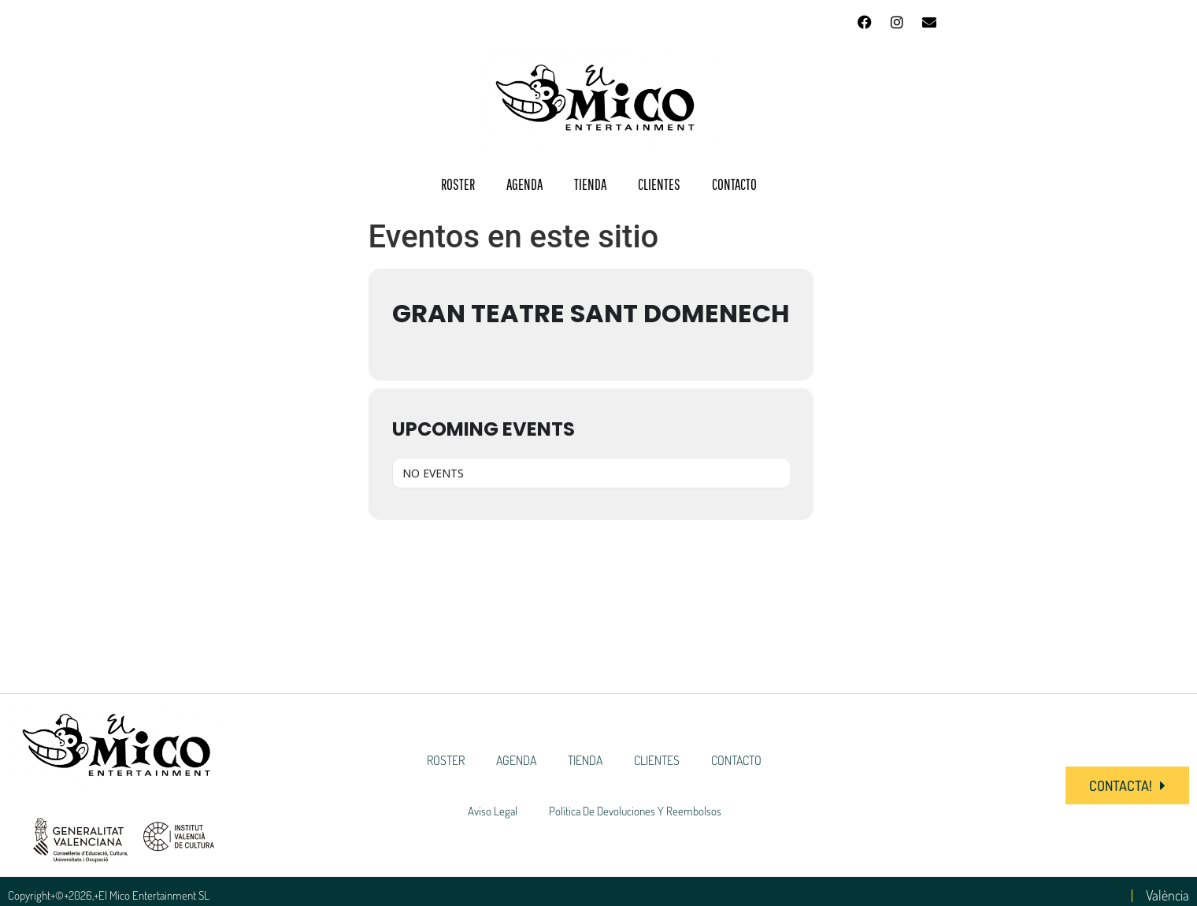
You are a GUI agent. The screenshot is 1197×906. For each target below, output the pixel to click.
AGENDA (524, 184)
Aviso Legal (492, 811)
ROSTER (458, 184)
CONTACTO (734, 184)
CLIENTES (659, 184)
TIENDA (590, 184)
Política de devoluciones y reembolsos (635, 811)
